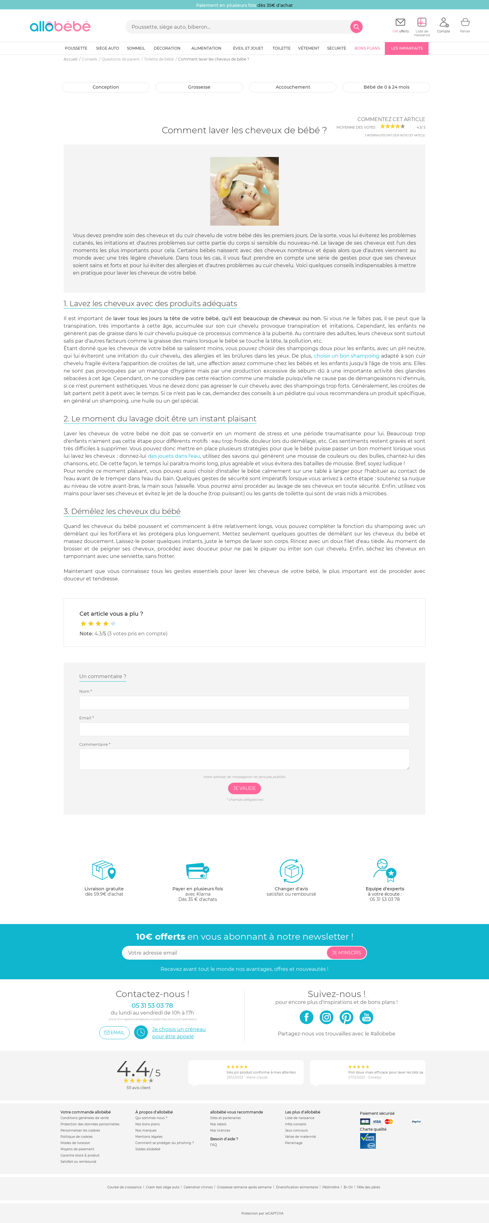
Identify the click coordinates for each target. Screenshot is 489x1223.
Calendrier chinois (198, 1187)
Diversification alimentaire (297, 1187)
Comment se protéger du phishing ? (164, 1143)
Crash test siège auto (162, 1187)
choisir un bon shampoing (347, 356)
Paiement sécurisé (377, 1113)
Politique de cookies (77, 1137)
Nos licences (220, 1130)
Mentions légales (148, 1137)
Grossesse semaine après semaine (244, 1187)
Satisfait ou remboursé (78, 1162)
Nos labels (218, 1124)
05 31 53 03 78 (385, 899)
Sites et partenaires (225, 1118)
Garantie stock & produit (80, 1155)
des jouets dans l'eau (174, 456)
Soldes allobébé (147, 1149)
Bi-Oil (348, 1187)
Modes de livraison (75, 1143)
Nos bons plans (147, 1124)
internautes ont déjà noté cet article (395, 135)
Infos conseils (295, 1124)
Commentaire (94, 744)
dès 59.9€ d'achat (104, 880)
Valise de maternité (300, 1137)
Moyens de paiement (77, 1149)
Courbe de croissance (124, 1187)
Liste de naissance (299, 1118)
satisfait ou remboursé (291, 877)
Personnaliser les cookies (80, 1130)
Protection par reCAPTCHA (262, 1213)
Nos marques (146, 1130)
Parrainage (294, 1143)
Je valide (244, 788)
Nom (85, 691)
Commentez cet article (391, 119)
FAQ (213, 1145)
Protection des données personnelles (90, 1124)
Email (86, 717)
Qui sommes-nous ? (151, 1118)
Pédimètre (330, 1187)
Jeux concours (296, 1130)
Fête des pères (368, 1187)
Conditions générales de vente (85, 1118)
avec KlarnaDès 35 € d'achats (197, 880)
